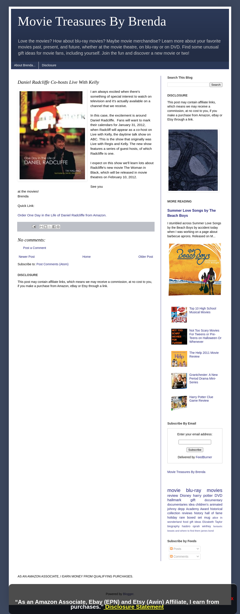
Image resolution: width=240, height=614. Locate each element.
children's (202, 504)
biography (173, 526)
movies (214, 490)
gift (192, 500)
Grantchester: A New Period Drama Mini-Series (203, 378)
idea (191, 504)
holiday (172, 517)
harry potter (203, 495)
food (185, 521)
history (198, 513)
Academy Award (197, 509)
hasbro (186, 526)
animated (216, 504)
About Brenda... (24, 65)
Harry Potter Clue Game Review (201, 399)
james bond (207, 530)
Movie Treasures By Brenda (92, 21)
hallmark (174, 500)
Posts (175, 549)
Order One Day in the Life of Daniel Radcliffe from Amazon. (62, 215)
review (172, 495)
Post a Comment (34, 248)
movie (174, 490)
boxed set (194, 517)
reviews (187, 513)
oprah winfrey (202, 526)
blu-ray (193, 490)
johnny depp (176, 509)
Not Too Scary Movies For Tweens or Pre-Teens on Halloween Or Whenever (205, 336)
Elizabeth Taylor (212, 521)
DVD (218, 495)
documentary (213, 500)
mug (207, 517)
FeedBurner (204, 457)
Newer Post (27, 256)
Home (86, 256)
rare (182, 517)
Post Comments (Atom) (52, 264)
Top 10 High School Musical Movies (202, 310)
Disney (185, 495)
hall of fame (213, 513)
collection (173, 513)
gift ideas (195, 521)
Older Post (145, 256)
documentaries (177, 504)
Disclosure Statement (133, 606)
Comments (179, 556)
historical (216, 509)
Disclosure (49, 65)
